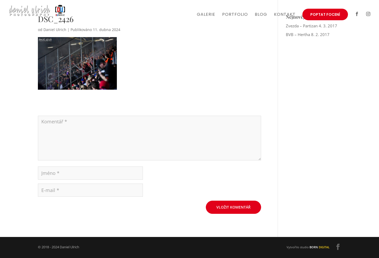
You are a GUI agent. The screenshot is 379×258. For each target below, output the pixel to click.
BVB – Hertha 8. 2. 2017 (308, 34)
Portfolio (235, 15)
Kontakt (285, 15)
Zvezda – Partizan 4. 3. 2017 (311, 25)
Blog (261, 15)
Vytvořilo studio (308, 247)
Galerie (206, 15)
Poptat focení (325, 14)
